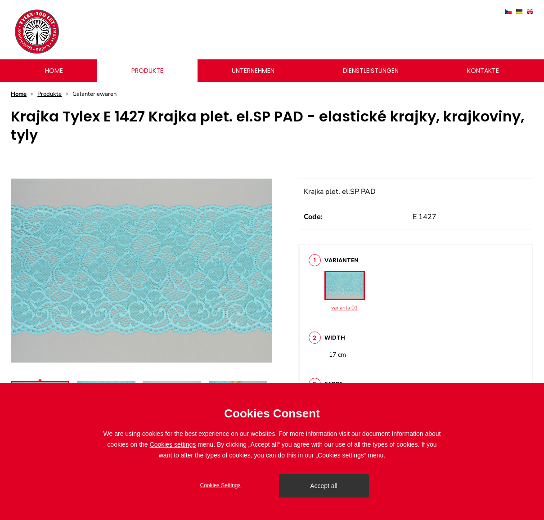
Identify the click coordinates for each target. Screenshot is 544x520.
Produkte (49, 94)
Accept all (323, 485)
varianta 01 (344, 291)
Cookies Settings (220, 485)
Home (19, 94)
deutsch (519, 11)
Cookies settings (173, 444)
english (530, 11)
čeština (508, 11)
